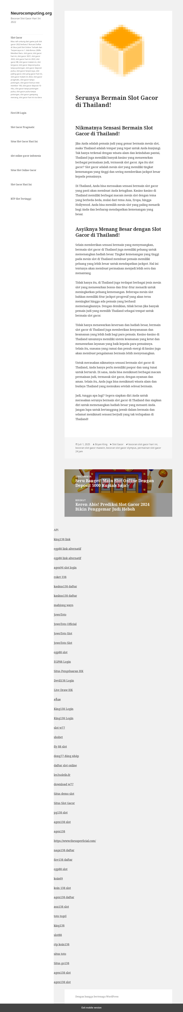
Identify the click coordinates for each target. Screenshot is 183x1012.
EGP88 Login (62, 662)
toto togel (60, 916)
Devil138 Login (64, 680)
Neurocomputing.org (31, 13)
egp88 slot (60, 652)
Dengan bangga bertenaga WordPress (96, 996)
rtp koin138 (61, 944)
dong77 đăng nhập (66, 756)
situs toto (60, 954)
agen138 (59, 831)
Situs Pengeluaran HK (68, 671)
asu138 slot (61, 907)
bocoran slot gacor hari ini (142, 444)
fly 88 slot (60, 746)
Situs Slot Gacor (64, 803)
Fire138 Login (18, 112)
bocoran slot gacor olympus (121, 447)
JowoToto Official (65, 624)
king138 (59, 925)
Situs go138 (61, 963)
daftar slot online (65, 765)
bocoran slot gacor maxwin (90, 447)
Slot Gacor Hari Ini (21, 184)
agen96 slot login (65, 567)
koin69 (58, 878)
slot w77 (59, 728)
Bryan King (101, 444)
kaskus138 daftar (65, 586)
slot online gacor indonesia (26, 155)
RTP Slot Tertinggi (21, 198)
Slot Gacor (27, 67)
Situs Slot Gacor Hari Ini (24, 141)
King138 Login (63, 709)
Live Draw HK (63, 690)
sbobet (58, 737)
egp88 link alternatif (67, 549)
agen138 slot (62, 822)
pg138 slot (61, 812)
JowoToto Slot (63, 633)
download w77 (63, 784)
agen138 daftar (64, 897)
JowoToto (60, 614)
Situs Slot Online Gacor (23, 170)
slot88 (58, 935)
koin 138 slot (62, 888)
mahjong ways (63, 605)
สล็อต (57, 699)
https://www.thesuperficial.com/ (75, 841)
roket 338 (60, 577)
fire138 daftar (63, 860)
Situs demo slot (64, 794)
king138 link (62, 539)
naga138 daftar (64, 850)
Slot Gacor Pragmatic (23, 127)
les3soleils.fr (62, 775)
